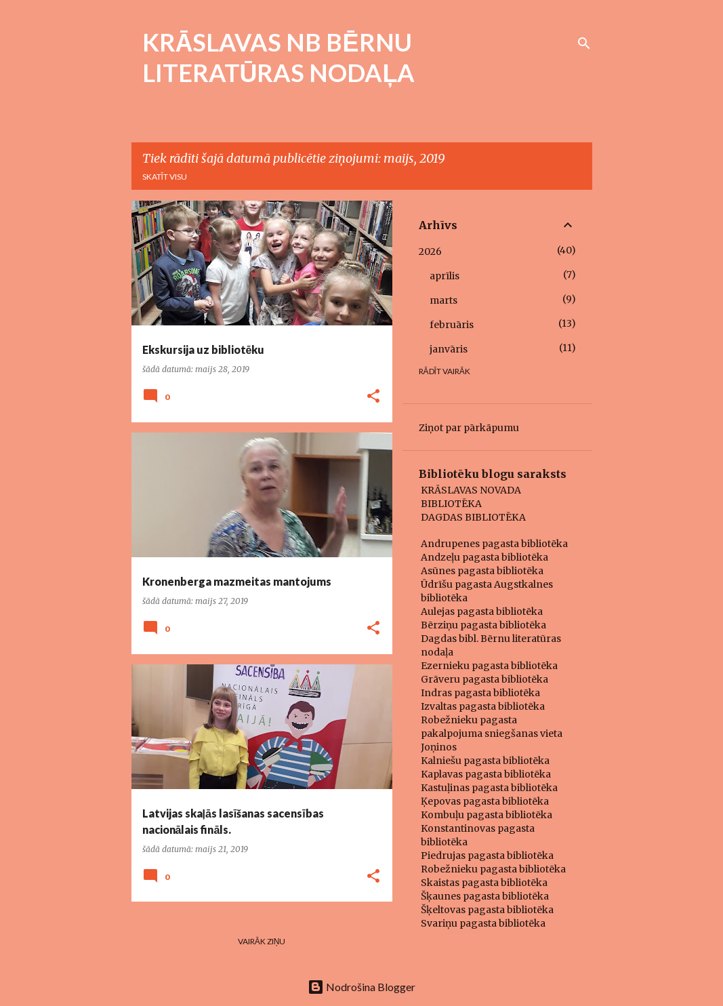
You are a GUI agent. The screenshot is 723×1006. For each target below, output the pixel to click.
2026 (430, 251)
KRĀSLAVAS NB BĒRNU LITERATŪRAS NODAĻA (278, 57)
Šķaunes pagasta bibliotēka (485, 896)
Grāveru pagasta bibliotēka (484, 679)
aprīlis (444, 276)
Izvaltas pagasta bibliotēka (483, 706)
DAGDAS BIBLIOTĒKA (473, 517)
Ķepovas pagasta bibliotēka (485, 801)
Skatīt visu (164, 177)
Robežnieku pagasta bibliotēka (493, 869)
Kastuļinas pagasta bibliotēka (489, 788)
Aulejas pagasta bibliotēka (482, 611)
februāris (452, 325)
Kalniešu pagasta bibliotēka (485, 760)
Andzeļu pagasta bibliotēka (484, 557)
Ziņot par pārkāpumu (469, 428)
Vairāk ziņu (262, 941)
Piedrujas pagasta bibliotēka (487, 855)
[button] (373, 397)
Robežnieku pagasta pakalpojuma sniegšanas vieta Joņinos (491, 733)
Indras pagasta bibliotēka (480, 693)
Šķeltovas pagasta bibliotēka (487, 910)
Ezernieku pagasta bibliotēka (489, 666)
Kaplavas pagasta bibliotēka (486, 774)
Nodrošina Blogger (361, 986)
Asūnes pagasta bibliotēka (482, 571)
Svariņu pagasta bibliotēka (483, 923)
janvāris (449, 349)
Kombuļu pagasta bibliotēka (486, 815)
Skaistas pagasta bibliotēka (484, 883)
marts (443, 300)
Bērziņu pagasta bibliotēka (483, 625)
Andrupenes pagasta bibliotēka (494, 544)
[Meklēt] (584, 43)
